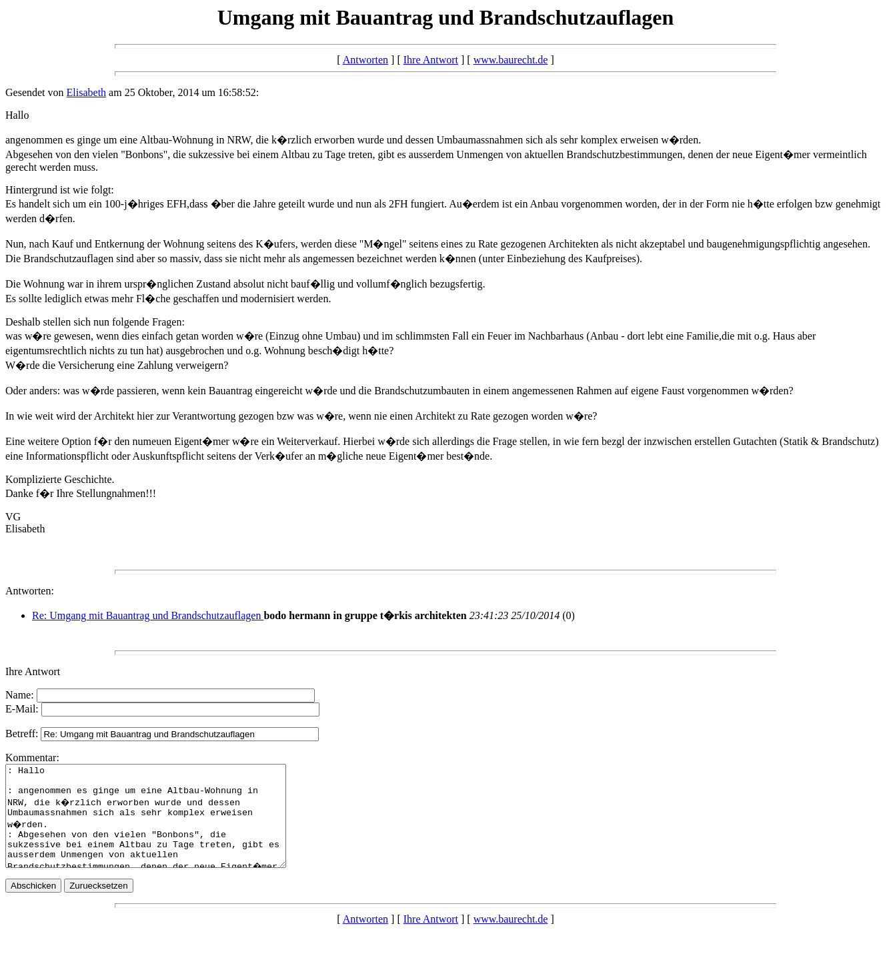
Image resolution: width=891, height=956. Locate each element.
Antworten (365, 59)
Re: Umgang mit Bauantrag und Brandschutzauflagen (147, 615)
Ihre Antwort (430, 59)
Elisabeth (87, 92)
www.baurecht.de (511, 59)
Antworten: (29, 590)
